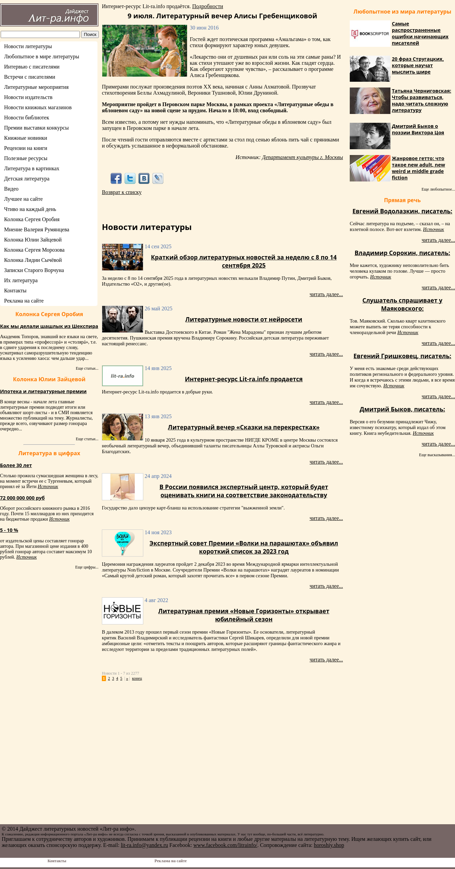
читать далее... (326, 294)
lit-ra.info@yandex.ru (144, 845)
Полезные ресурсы (26, 158)
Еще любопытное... (438, 189)
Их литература (21, 280)
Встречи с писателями (29, 77)
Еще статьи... (87, 368)
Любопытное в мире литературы (41, 56)
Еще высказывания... (437, 454)
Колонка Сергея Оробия (31, 219)
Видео (11, 189)
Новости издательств (28, 97)
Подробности (207, 6)
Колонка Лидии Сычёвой (33, 260)
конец (137, 678)
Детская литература (27, 178)
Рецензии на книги (25, 148)
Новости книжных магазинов (38, 107)
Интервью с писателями (31, 67)
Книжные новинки (25, 138)
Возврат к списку (122, 192)
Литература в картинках (31, 168)
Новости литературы (28, 46)
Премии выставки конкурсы (36, 128)
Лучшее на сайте (23, 199)
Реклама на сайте (23, 301)
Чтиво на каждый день (30, 209)
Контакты (15, 290)
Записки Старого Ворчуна (34, 270)
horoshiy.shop (329, 845)
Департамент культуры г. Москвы (302, 157)
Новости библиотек (26, 117)
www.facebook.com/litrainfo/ (225, 845)
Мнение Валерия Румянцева (36, 229)
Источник (48, 486)
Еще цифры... (86, 567)
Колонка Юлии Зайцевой (33, 240)
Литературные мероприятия (36, 87)
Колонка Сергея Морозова (34, 250)
